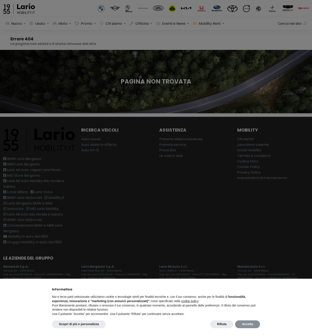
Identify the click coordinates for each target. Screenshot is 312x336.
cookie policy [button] (189, 301)
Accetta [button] (247, 324)
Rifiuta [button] (222, 324)
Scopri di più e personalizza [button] (79, 324)
